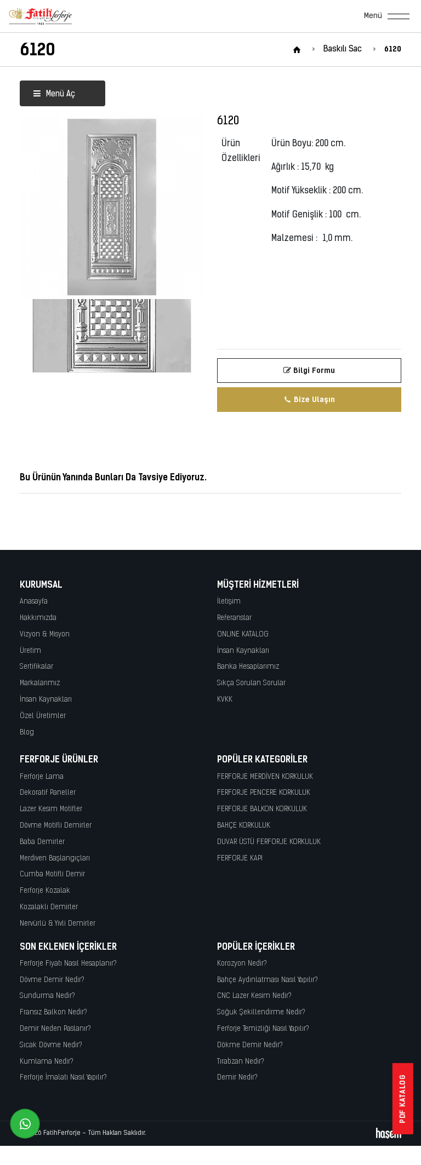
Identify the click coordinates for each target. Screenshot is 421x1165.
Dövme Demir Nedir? (52, 980)
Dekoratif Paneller (48, 793)
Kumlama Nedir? (46, 1062)
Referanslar (234, 618)
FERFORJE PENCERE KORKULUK (263, 793)
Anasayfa (34, 602)
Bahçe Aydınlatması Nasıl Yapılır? (267, 980)
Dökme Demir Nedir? (250, 1045)
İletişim (229, 602)
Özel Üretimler (43, 716)
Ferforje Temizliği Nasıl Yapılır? (263, 1029)
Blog (27, 732)
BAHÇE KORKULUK (243, 826)
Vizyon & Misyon (45, 634)
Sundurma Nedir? (47, 996)
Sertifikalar (36, 667)
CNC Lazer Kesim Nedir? (254, 996)
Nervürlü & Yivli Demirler (57, 924)
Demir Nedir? (237, 1078)
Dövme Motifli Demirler (56, 826)
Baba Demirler (42, 842)
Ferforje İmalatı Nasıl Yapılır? (63, 1078)
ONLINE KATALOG (243, 634)
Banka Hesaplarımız (248, 667)
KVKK (224, 700)
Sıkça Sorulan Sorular (251, 683)
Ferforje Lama (42, 777)
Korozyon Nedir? (242, 964)
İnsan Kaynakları (46, 700)
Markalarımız (40, 683)
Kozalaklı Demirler (49, 907)
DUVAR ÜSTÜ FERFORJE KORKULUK (269, 842)
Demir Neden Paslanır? (55, 1029)
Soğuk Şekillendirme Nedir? (261, 1012)
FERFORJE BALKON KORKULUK (262, 809)
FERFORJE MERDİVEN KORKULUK (265, 777)
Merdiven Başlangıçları (55, 858)
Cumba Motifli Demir (52, 874)
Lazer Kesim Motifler (51, 809)
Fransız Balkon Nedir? (53, 1012)
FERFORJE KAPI (240, 858)
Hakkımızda (38, 618)
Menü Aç (54, 94)
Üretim (30, 651)
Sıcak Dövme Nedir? (51, 1045)
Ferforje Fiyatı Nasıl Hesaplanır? (68, 964)
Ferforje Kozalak (45, 891)
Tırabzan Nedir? (240, 1062)
